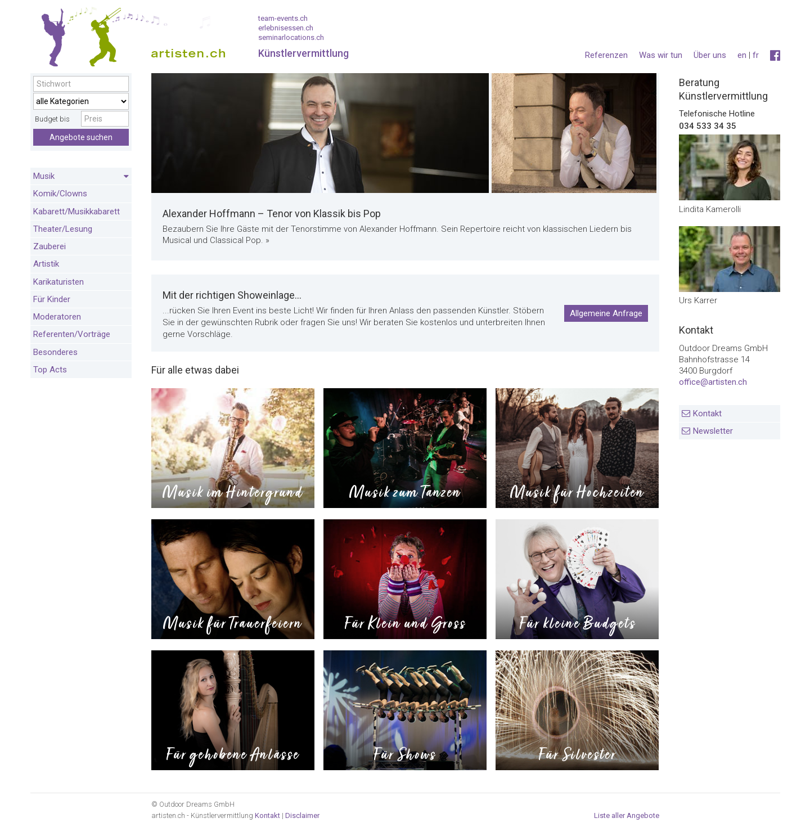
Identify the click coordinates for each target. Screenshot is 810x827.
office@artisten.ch (713, 382)
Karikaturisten (58, 282)
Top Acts (50, 370)
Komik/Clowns (60, 193)
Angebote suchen (81, 137)
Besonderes (55, 352)
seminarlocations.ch (291, 37)
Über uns (710, 55)
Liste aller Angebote (626, 815)
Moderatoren (57, 317)
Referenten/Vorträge (71, 334)
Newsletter (713, 431)
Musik (81, 176)
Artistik (46, 264)
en (741, 55)
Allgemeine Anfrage (606, 313)
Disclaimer (302, 815)
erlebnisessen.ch (285, 28)
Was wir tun (660, 55)
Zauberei (49, 246)
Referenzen (606, 55)
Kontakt (707, 413)
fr (756, 55)
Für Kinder (51, 299)
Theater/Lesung (62, 229)
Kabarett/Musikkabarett (76, 211)
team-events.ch (283, 18)
